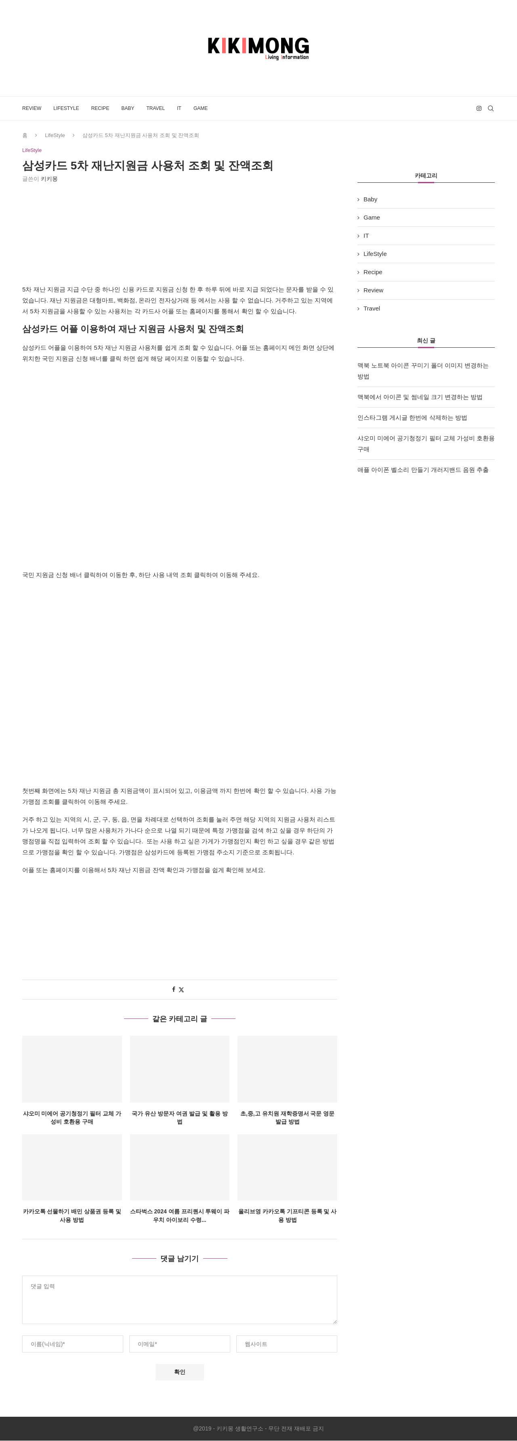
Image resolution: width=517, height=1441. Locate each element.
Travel (155, 108)
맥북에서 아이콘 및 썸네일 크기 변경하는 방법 (420, 396)
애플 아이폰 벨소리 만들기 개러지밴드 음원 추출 (423, 469)
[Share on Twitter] (181, 990)
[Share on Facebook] (173, 990)
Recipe (100, 108)
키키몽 (49, 179)
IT (179, 108)
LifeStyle (66, 108)
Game (200, 108)
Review (31, 108)
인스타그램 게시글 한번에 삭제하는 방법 (412, 417)
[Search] (491, 108)
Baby (127, 108)
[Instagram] (479, 108)
